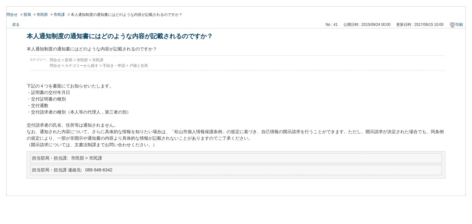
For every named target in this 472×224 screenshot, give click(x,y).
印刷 (459, 24)
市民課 (59, 14)
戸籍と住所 (138, 65)
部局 (27, 14)
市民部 (42, 14)
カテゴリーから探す (81, 65)
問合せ (12, 14)
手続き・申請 (114, 65)
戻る (16, 24)
